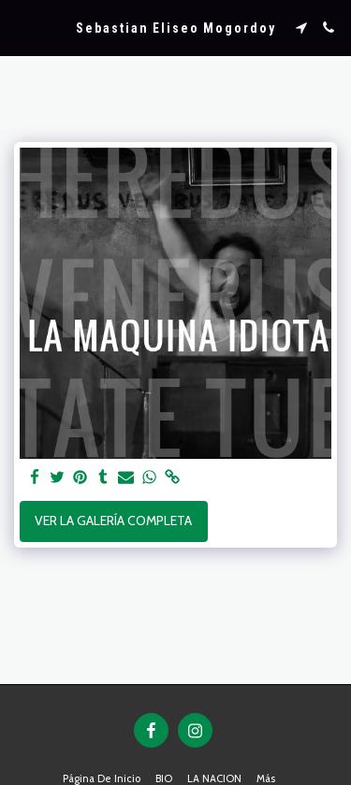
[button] (21, 27)
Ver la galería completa (113, 520)
